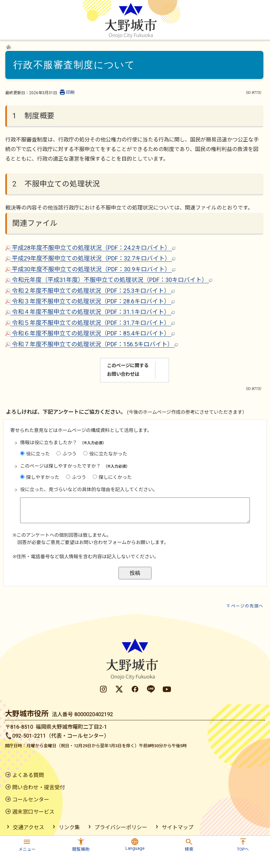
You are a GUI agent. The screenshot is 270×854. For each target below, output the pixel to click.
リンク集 (69, 827)
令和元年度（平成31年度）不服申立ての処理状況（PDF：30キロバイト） (108, 279)
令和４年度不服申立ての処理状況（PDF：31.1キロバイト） (90, 311)
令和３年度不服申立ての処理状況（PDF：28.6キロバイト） (90, 301)
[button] (27, 844)
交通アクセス (28, 827)
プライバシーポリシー (120, 827)
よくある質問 (28, 775)
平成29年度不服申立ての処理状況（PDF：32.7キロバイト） (90, 258)
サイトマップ (177, 827)
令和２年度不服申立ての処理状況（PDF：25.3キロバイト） (90, 290)
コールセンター (30, 799)
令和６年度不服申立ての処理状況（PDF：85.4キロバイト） (90, 333)
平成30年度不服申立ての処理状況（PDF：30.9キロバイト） (90, 269)
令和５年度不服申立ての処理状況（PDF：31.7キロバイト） (90, 322)
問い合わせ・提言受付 (38, 787)
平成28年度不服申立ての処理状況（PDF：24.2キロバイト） (90, 247)
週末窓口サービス (33, 812)
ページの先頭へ (247, 605)
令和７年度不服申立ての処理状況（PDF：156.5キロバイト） (91, 344)
